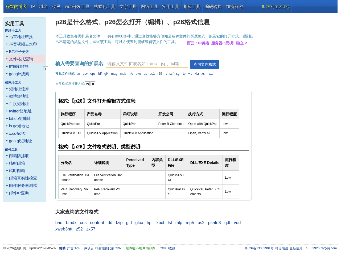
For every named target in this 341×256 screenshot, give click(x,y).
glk (106, 73)
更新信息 (296, 248)
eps (92, 73)
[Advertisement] (297, 93)
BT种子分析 (19, 51)
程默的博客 (16, 6)
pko (138, 73)
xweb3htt (63, 229)
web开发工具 (77, 6)
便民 (56, 6)
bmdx (71, 222)
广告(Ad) (73, 248)
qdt (227, 222)
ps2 (201, 222)
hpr (150, 222)
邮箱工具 (191, 6)
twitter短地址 (20, 111)
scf (171, 73)
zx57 (90, 229)
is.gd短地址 (19, 126)
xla (197, 73)
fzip (119, 222)
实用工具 (170, 6)
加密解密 (234, 6)
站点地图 (281, 248)
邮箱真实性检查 (23, 178)
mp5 (190, 222)
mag (114, 73)
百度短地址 (19, 103)
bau (59, 222)
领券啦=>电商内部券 (140, 248)
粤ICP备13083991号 (259, 248)
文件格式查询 (21, 59)
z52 (79, 229)
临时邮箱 (17, 163)
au (78, 73)
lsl (170, 222)
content (97, 222)
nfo (131, 73)
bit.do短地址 (20, 118)
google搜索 (19, 74)
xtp (211, 73)
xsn (204, 73)
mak (123, 73)
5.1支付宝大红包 (275, 7)
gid (129, 222)
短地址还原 (19, 88)
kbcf (160, 222)
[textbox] (147, 64)
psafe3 (214, 222)
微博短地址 (19, 96)
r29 (160, 73)
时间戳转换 (19, 66)
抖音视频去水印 (23, 44)
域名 (43, 6)
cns (83, 222)
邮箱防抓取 (19, 155)
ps (145, 73)
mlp (178, 222)
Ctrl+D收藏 (167, 248)
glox (139, 222)
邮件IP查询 (19, 193)
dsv (85, 73)
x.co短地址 (18, 133)
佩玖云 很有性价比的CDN (103, 248)
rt (166, 73)
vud (237, 222)
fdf (100, 73)
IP (33, 6)
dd (110, 222)
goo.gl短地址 (20, 141)
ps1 (152, 73)
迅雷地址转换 (21, 36)
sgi (178, 73)
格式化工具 (104, 6)
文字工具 (128, 6)
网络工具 (149, 6)
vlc (190, 73)
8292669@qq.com (324, 248)
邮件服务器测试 (23, 185)
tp (184, 73)
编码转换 (213, 6)
